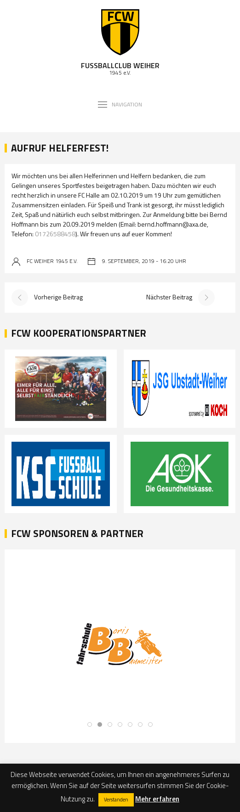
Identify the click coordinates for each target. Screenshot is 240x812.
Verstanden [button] (116, 799)
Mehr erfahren (157, 799)
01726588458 (55, 234)
